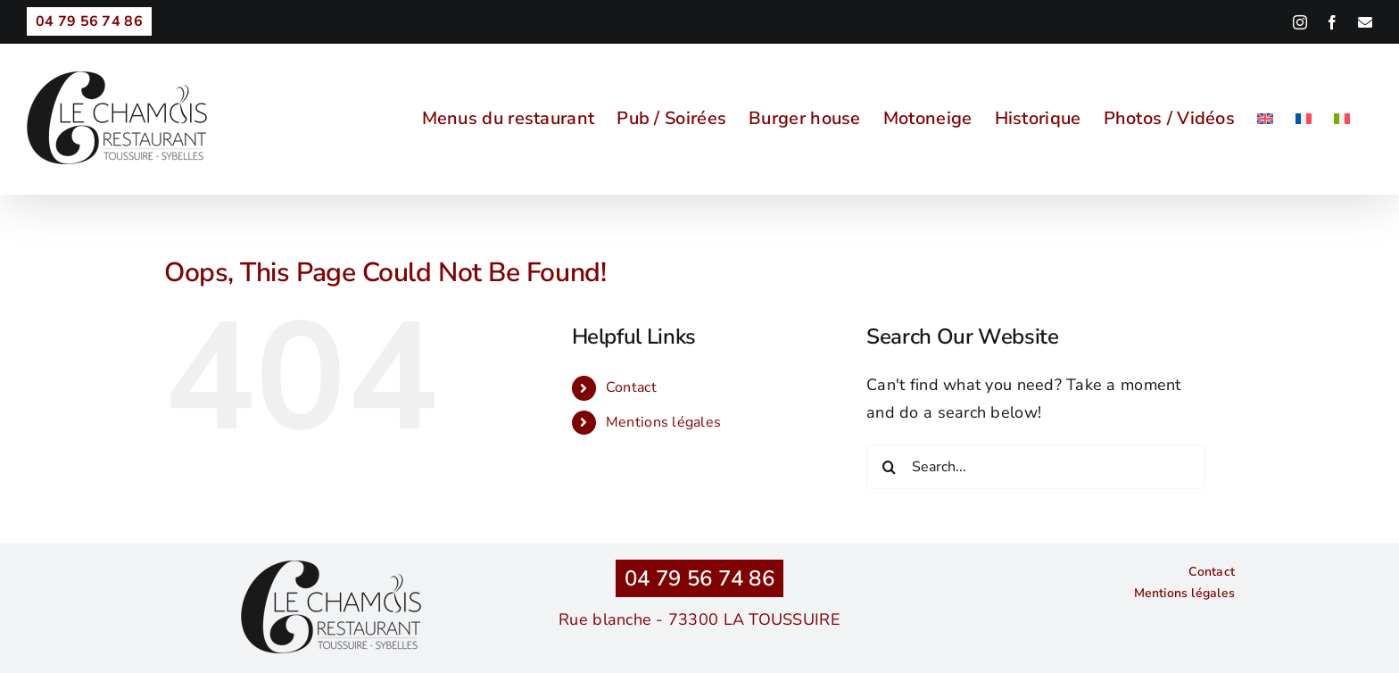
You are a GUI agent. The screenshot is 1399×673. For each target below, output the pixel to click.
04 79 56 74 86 (699, 578)
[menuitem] (1265, 119)
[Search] (888, 467)
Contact (631, 387)
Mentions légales (663, 422)
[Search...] (1035, 467)
